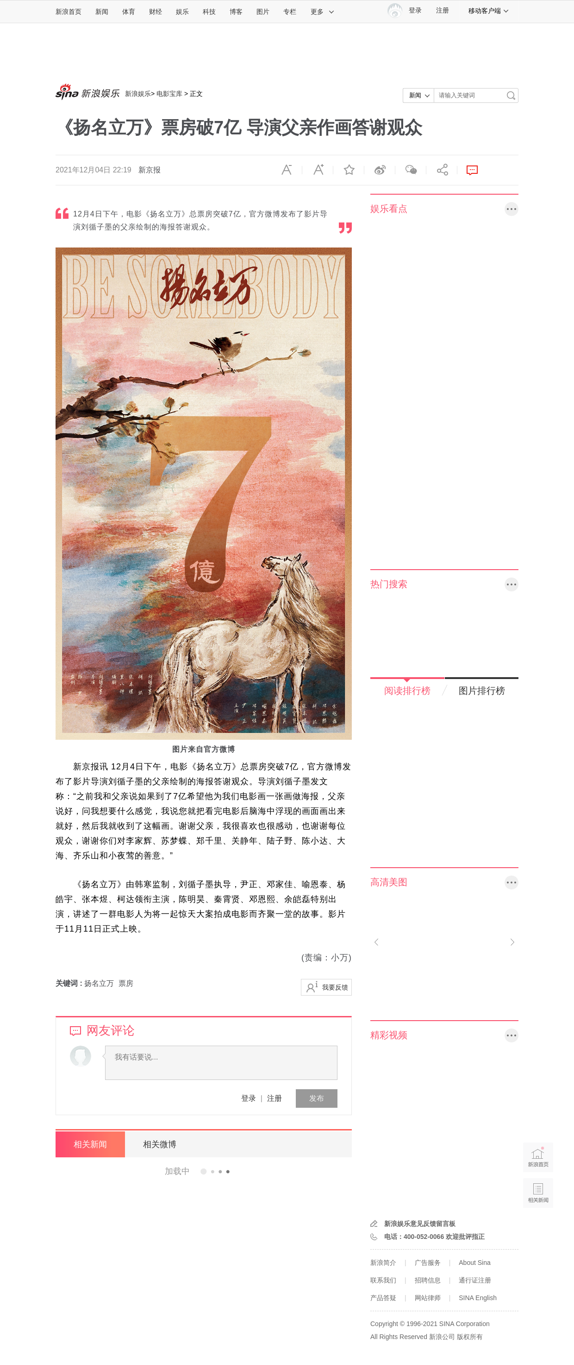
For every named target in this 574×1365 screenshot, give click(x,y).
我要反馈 (335, 987)
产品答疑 (383, 1298)
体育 (128, 11)
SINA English (478, 1298)
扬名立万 (99, 983)
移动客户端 (488, 10)
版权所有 (470, 1336)
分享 (441, 170)
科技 (209, 11)
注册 (442, 10)
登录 (248, 1098)
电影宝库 (169, 93)
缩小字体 (286, 170)
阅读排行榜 (407, 691)
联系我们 (383, 1280)
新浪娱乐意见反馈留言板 (419, 1223)
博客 (236, 11)
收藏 (348, 170)
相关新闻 (90, 1144)
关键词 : (70, 983)
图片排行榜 (482, 691)
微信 (410, 170)
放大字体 (317, 170)
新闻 (101, 11)
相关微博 (159, 1144)
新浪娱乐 (138, 93)
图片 (262, 11)
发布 (316, 1098)
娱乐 (182, 11)
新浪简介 (383, 1262)
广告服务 (428, 1262)
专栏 (289, 11)
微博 (379, 170)
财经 (155, 11)
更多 (323, 11)
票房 (126, 983)
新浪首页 (68, 11)
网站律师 (428, 1298)
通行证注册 (475, 1280)
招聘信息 (428, 1280)
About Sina (475, 1262)
